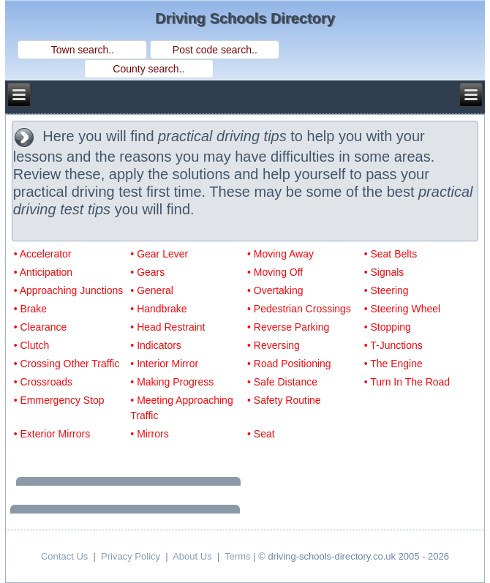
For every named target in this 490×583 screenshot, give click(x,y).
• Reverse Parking (288, 327)
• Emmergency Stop (59, 400)
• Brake (30, 309)
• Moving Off (275, 272)
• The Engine (393, 363)
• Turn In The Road (407, 382)
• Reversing (273, 345)
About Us (192, 556)
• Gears (147, 272)
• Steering (386, 290)
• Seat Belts (391, 254)
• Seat (261, 434)
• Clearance (40, 327)
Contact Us (64, 556)
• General (151, 290)
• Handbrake (158, 309)
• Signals (384, 272)
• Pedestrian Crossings (299, 309)
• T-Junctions (393, 345)
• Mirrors (149, 434)
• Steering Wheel (402, 309)
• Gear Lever (159, 254)
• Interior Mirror (164, 363)
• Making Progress (172, 382)
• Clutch (31, 345)
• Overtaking (275, 290)
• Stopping (387, 327)
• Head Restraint (167, 327)
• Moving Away (280, 254)
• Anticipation (43, 272)
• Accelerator (43, 254)
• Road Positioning (289, 363)
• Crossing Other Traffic (67, 363)
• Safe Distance (282, 382)
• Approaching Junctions (69, 290)
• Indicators (155, 345)
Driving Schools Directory (245, 18)
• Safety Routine (284, 400)
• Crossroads (43, 382)
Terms (237, 556)
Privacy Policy (130, 556)
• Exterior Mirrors (52, 434)
